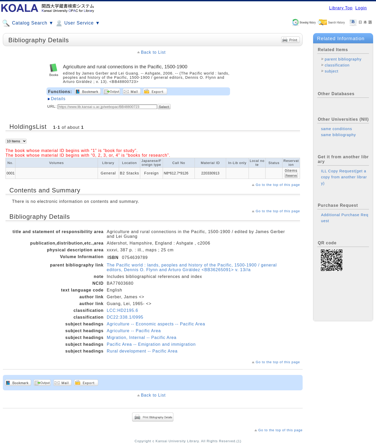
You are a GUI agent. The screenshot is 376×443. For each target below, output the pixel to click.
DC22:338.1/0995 (125, 317)
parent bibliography (343, 59)
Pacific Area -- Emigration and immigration (151, 344)
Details (58, 98)
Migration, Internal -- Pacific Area (142, 337)
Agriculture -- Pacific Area (134, 331)
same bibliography (338, 131)
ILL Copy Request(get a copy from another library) (344, 173)
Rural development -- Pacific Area (142, 351)
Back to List (153, 52)
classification (337, 65)
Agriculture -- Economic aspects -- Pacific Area (156, 324)
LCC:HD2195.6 (122, 310)
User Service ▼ (77, 23)
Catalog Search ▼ (28, 23)
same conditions (336, 125)
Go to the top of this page (278, 185)
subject (331, 71)
